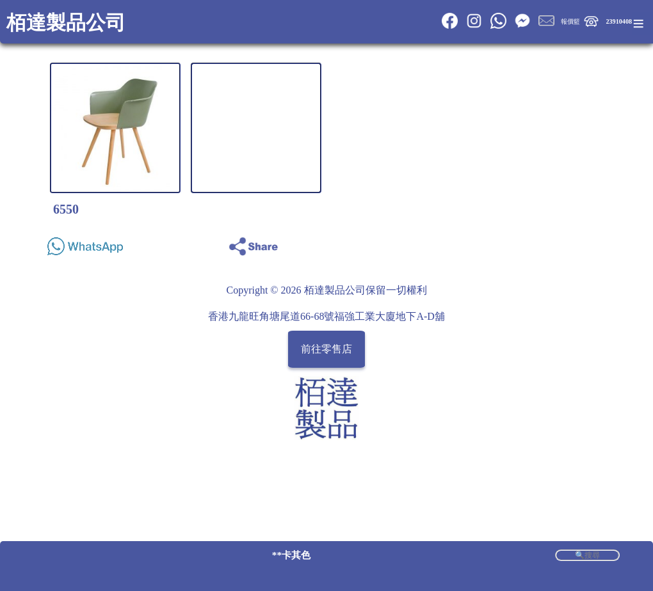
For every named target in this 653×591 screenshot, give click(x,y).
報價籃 (570, 21)
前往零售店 (326, 348)
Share (606, 242)
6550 (66, 209)
